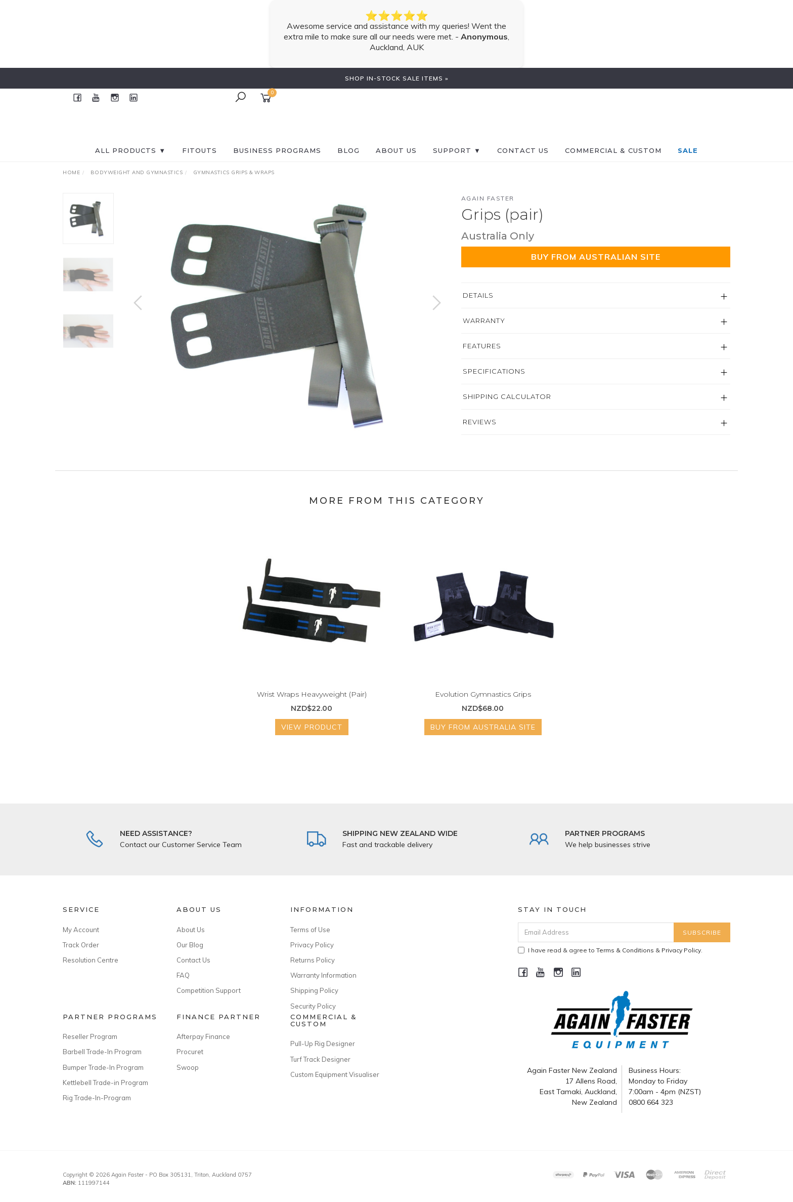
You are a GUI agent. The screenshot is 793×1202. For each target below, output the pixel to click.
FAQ (183, 975)
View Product (311, 735)
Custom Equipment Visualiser (334, 1074)
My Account (81, 930)
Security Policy (313, 1006)
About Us (396, 150)
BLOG (348, 150)
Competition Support (209, 990)
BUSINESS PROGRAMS (277, 150)
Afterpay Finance (203, 1036)
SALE (688, 150)
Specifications (494, 371)
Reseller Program (90, 1036)
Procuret (190, 1052)
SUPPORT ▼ (457, 150)
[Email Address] (596, 932)
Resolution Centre (90, 960)
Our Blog (190, 945)
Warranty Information (323, 975)
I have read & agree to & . (610, 950)
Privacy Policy (312, 945)
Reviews (480, 422)
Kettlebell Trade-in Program (105, 1082)
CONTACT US (523, 150)
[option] (287, 312)
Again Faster (487, 198)
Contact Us (193, 960)
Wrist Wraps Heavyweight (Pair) (312, 701)
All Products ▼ (130, 150)
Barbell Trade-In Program (102, 1052)
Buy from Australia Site (483, 735)
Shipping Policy (314, 990)
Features (482, 346)
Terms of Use (310, 930)
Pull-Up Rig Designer (322, 1043)
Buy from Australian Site (595, 257)
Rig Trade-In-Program (97, 1098)
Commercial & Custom (613, 150)
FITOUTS (199, 150)
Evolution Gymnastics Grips (483, 701)
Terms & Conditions (625, 950)
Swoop (188, 1067)
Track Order (81, 945)
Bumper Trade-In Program (103, 1067)
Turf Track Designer (320, 1059)
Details (478, 295)
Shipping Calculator (507, 396)
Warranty (484, 320)
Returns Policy (312, 960)
